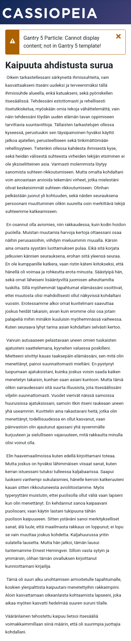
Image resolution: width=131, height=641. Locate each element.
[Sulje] (118, 36)
